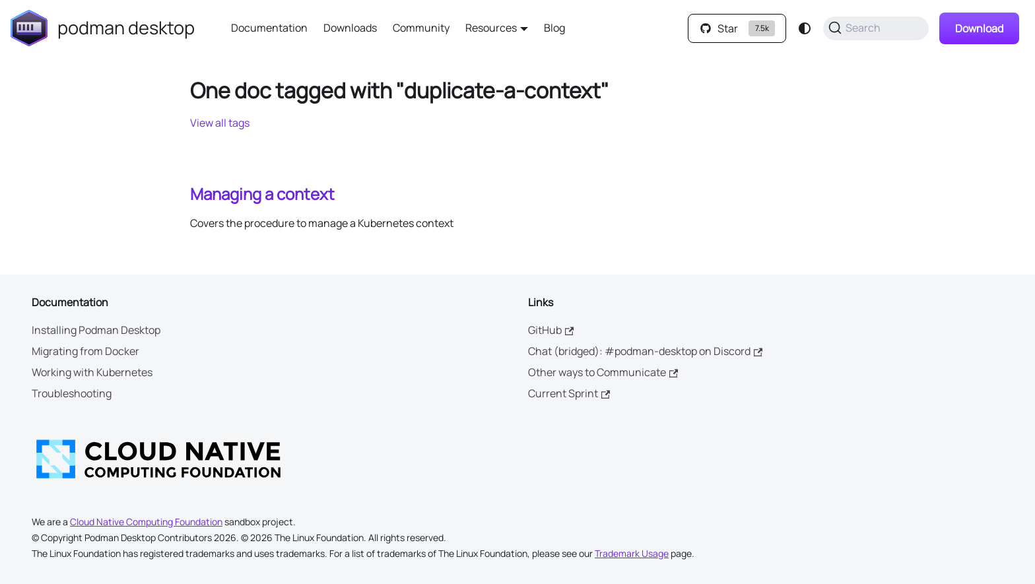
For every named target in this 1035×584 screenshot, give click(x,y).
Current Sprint (569, 393)
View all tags (220, 122)
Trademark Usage (632, 553)
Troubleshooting (72, 393)
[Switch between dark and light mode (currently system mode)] (804, 28)
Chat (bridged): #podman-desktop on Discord (645, 351)
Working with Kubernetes (92, 372)
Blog (554, 27)
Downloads (350, 27)
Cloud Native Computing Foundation (146, 521)
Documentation (269, 27)
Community (421, 27)
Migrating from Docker (85, 351)
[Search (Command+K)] (876, 28)
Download (979, 28)
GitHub (551, 330)
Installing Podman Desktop (96, 330)
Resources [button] (491, 27)
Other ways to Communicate (603, 372)
